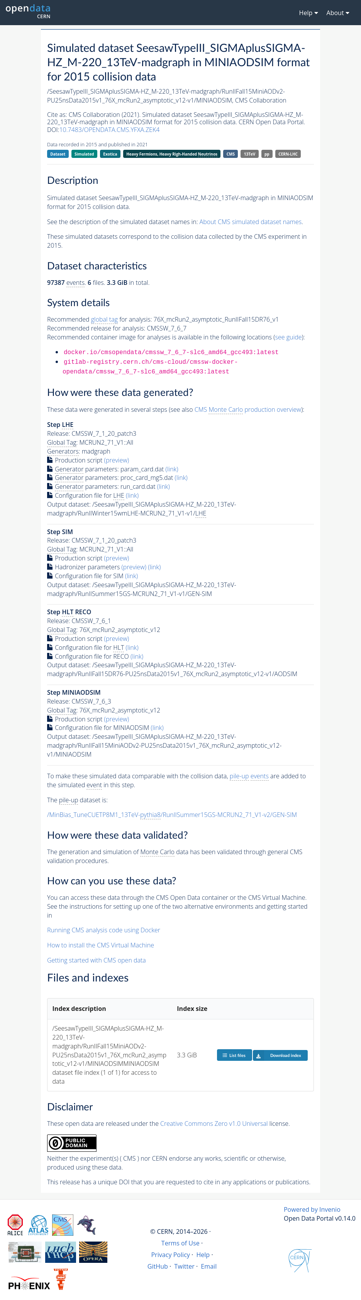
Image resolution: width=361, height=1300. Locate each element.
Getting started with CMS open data (96, 960)
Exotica (110, 154)
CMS (231, 154)
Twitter (184, 1266)
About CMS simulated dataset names (251, 222)
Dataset (57, 154)
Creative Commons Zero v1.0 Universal (214, 1123)
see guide (288, 337)
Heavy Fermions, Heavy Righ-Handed (171, 154)
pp (266, 154)
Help (203, 1254)
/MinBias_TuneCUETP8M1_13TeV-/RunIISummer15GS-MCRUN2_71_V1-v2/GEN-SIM (172, 814)
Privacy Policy (170, 1254)
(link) (172, 469)
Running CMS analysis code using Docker (103, 930)
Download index (277, 1055)
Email (209, 1266)
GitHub (157, 1266)
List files (234, 1055)
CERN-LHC (288, 154)
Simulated (84, 154)
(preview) (116, 460)
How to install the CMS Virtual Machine (100, 945)
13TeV (250, 154)
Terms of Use (180, 1243)
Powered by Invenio (312, 1209)
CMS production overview (248, 409)
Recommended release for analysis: (96, 328)
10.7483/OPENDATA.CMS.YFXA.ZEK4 (109, 129)
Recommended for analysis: (99, 319)
